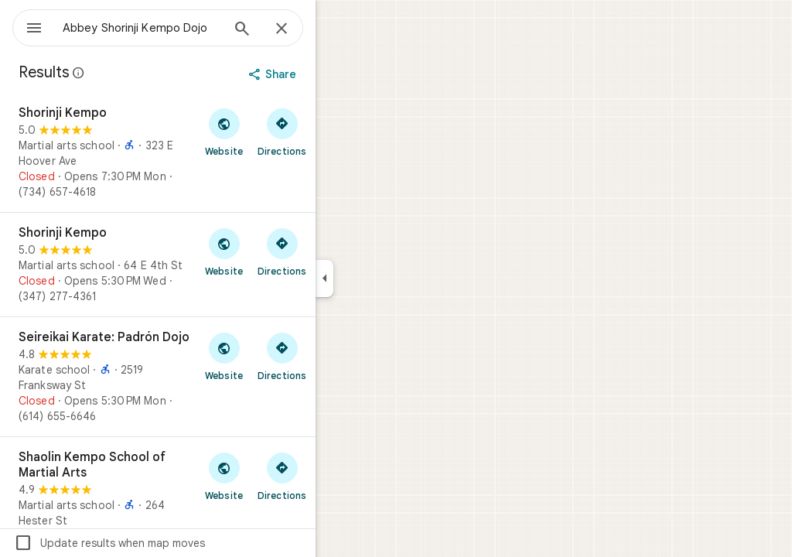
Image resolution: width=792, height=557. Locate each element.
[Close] (337, 29)
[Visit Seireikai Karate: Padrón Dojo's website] (280, 356)
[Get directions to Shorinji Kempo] (338, 131)
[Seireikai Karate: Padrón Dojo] (213, 376)
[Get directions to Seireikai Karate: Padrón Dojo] (338, 356)
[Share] (330, 74)
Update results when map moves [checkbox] (165, 543)
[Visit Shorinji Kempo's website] (280, 131)
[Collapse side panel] (380, 278)
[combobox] (181, 28)
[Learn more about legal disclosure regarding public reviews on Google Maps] (134, 72)
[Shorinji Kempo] (213, 152)
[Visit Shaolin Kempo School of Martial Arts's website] (280, 475)
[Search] (297, 30)
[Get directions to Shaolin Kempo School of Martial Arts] (338, 475)
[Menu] (28, 26)
